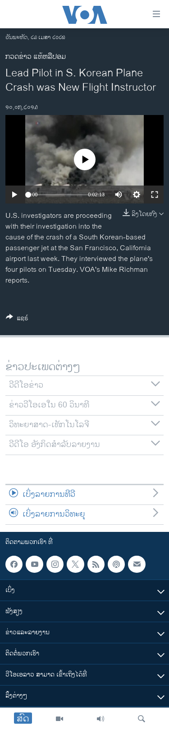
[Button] (17, 319)
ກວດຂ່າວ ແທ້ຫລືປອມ (35, 57)
